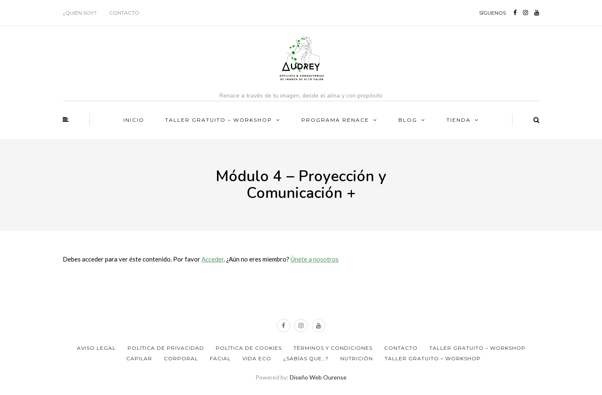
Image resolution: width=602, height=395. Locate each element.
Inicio (133, 120)
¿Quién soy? (80, 13)
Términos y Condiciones (332, 348)
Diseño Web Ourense (318, 377)
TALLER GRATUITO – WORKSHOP (218, 120)
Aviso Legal (96, 348)
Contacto (124, 13)
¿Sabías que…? (306, 358)
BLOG (407, 120)
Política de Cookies (249, 348)
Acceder (213, 259)
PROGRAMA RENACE (335, 120)
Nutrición (356, 358)
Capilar (139, 358)
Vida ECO (256, 358)
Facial (220, 358)
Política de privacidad (166, 348)
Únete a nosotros (315, 259)
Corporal (181, 358)
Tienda (458, 120)
